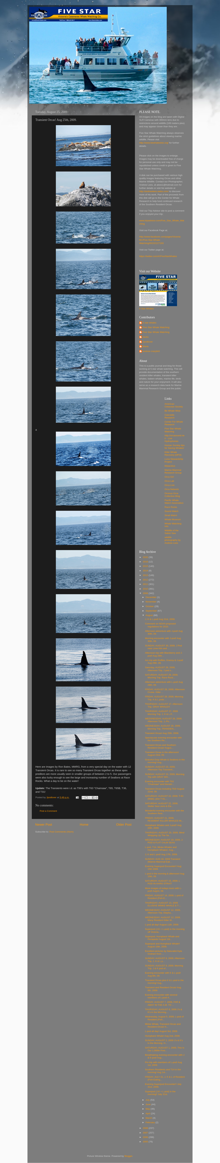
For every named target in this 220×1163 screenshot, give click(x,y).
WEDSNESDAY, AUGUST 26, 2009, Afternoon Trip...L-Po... (163, 720)
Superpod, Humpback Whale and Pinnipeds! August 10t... (162, 937)
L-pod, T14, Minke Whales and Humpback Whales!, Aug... (161, 848)
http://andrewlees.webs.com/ (154, 191)
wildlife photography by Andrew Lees (173, 540)
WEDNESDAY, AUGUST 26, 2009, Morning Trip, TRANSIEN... (163, 727)
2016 (146, 561)
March (149, 1118)
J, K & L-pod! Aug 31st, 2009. (160, 619)
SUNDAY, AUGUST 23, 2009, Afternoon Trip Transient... (160, 768)
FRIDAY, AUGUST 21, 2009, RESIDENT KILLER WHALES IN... (164, 819)
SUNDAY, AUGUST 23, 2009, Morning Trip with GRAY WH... (164, 775)
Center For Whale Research (174, 423)
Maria (145, 346)
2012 (146, 579)
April (148, 1113)
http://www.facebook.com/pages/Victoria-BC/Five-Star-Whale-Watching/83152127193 (160, 239)
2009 (146, 593)
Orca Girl (169, 477)
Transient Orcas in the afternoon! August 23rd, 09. (162, 753)
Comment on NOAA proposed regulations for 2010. (160, 625)
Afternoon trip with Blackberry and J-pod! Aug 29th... (164, 654)
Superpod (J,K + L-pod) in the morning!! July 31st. (160, 1093)
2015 (146, 566)
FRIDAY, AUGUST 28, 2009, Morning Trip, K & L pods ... (164, 698)
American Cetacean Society (174, 405)
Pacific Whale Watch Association (174, 501)
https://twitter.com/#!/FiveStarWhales (158, 256)
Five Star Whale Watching (156, 327)
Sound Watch (172, 511)
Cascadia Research (170, 416)
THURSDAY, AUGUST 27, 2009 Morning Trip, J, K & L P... (161, 712)
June (148, 1104)
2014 (146, 570)
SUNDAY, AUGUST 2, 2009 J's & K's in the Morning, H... (164, 1041)
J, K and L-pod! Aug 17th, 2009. (161, 854)
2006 (146, 1137)
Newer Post (43, 824)
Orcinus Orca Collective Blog (172, 494)
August (149, 615)
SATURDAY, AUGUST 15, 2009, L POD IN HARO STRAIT (162, 882)
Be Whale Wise (172, 410)
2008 (146, 1128)
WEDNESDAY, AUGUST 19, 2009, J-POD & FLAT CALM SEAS (164, 841)
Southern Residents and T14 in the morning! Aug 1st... (163, 1071)
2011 (146, 584)
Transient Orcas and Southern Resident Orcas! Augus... (160, 746)
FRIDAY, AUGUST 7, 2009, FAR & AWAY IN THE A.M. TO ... (162, 1003)
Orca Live (170, 485)
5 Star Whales (146, 308)
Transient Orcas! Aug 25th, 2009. (162, 733)
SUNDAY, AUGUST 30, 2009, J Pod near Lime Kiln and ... (163, 647)
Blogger (128, 1156)
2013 (146, 575)
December (151, 597)
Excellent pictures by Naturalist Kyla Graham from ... (163, 952)
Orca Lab (169, 481)
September (152, 610)
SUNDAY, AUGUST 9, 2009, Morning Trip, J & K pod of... (164, 967)
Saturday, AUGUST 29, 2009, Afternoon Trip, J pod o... (160, 668)
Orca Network (172, 489)
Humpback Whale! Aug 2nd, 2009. (162, 1036)
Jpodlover (148, 341)
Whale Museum (173, 519)
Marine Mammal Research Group (173, 471)
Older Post (123, 824)
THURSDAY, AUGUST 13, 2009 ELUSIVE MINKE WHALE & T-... (163, 904)
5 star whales (149, 322)
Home (84, 824)
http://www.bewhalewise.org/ (153, 142)
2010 (146, 589)
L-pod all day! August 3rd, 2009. (161, 1031)
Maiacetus (170, 466)
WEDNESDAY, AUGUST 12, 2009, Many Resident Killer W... (163, 918)
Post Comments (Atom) (62, 831)
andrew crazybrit (151, 351)
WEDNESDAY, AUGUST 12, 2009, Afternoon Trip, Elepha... (163, 911)
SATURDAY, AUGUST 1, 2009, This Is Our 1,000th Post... (164, 1049)
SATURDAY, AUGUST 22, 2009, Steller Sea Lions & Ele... (161, 804)
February (151, 1122)
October (150, 606)
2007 (146, 1132)
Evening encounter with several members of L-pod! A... (161, 996)
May (148, 1109)
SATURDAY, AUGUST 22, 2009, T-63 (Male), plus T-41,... (164, 797)
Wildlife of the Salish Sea (172, 531)
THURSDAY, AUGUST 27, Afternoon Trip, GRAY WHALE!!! (164, 705)
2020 (146, 557)
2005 (146, 1141)
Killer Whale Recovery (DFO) (173, 453)
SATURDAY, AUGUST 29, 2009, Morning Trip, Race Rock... (161, 676)
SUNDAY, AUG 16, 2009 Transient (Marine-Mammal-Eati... (162, 860)
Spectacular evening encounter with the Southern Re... (163, 739)
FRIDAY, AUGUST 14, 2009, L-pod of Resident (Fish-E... (164, 896)
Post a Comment (48, 811)
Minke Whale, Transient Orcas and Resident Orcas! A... (163, 1025)
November (151, 601)
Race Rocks (171, 507)
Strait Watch (171, 515)
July (148, 1100)
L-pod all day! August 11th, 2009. (162, 924)
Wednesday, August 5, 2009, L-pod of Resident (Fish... (164, 1018)
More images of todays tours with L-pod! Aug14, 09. (163, 889)
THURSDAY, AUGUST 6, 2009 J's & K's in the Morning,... (163, 1010)
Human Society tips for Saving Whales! (175, 446)
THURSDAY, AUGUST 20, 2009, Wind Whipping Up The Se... (164, 834)
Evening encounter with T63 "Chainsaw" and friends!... (159, 782)
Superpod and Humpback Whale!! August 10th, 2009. (162, 945)
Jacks (146, 337)
